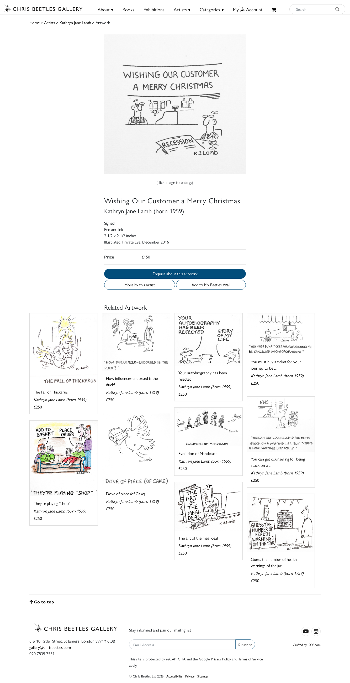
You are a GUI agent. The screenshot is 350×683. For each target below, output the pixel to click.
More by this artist (139, 285)
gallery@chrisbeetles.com (50, 647)
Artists (49, 22)
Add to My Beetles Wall (211, 285)
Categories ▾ (212, 9)
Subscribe (245, 644)
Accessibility (174, 676)
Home (34, 22)
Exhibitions (154, 9)
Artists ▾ (182, 9)
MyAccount (247, 9)
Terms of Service (250, 658)
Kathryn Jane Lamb (75, 22)
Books (128, 9)
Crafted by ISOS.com (307, 644)
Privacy (189, 676)
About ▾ (105, 9)
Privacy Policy (221, 658)
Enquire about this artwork (175, 274)
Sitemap (202, 676)
